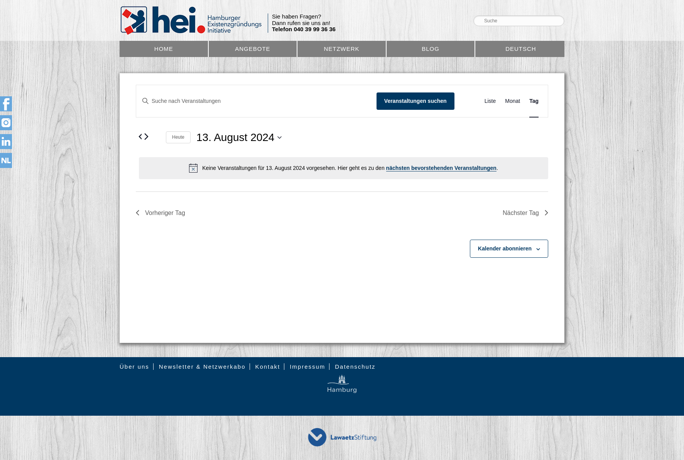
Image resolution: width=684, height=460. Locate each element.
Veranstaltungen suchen (415, 101)
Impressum (307, 366)
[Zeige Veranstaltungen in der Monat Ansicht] (512, 101)
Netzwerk (341, 48)
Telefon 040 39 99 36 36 (304, 29)
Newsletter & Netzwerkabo (202, 366)
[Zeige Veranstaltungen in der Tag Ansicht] (534, 101)
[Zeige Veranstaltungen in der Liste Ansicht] (490, 101)
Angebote (252, 48)
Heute (178, 137)
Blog (430, 48)
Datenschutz (355, 366)
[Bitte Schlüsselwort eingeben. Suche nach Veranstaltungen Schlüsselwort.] (256, 101)
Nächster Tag (525, 213)
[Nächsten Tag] (146, 136)
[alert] (343, 168)
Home (163, 48)
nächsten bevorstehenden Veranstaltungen (441, 168)
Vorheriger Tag (160, 213)
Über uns (134, 366)
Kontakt (267, 366)
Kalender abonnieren (505, 248)
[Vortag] (140, 136)
